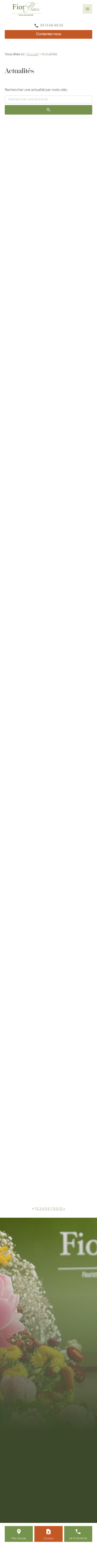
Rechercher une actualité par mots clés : (36, 90)
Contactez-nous (48, 34)
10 (60, 1209)
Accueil (33, 54)
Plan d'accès (19, 1538)
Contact (48, 1538)
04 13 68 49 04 (51, 25)
